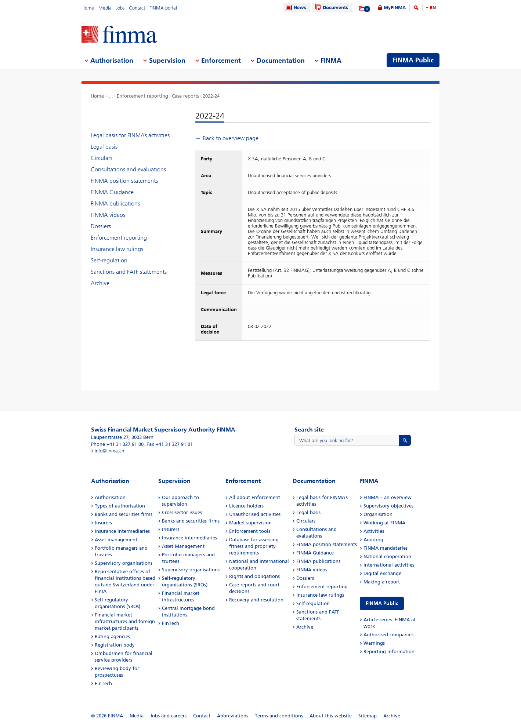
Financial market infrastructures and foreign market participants (125, 621)
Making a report (381, 582)
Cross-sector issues (182, 512)
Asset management (116, 539)
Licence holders (246, 506)
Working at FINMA (384, 522)
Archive (100, 283)
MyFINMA (395, 7)
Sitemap (367, 715)
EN (433, 7)
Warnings (374, 643)
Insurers (103, 522)
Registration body (115, 645)
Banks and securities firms (123, 514)
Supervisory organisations (123, 563)
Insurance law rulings (117, 248)
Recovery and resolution (256, 600)
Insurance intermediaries (122, 531)
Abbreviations (232, 715)
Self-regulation (109, 260)
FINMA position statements (124, 180)
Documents (330, 7)
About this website (331, 715)
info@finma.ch (109, 451)
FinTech (103, 683)
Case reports (185, 96)
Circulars (101, 157)
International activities (388, 565)
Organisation (377, 514)
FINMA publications (115, 203)
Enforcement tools (249, 531)
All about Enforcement (254, 497)
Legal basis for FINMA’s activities (130, 135)
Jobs (120, 8)
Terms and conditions (279, 715)
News (295, 7)
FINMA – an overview (387, 497)
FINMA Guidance (112, 192)
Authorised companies (388, 634)
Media (105, 8)
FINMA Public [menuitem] (413, 60)
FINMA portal (163, 8)
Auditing (373, 539)
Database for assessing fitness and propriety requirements (254, 546)
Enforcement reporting (142, 96)
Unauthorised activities (255, 514)
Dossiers (101, 226)
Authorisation (110, 497)
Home (88, 8)
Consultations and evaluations (128, 169)
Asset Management (183, 546)
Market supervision (250, 522)
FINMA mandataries (385, 548)
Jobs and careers (168, 715)
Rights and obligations (254, 576)
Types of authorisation (120, 506)
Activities (373, 531)
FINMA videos (108, 214)
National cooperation (387, 556)
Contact (137, 8)
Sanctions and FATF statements (129, 271)
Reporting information (389, 651)
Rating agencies (112, 636)
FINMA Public (382, 603)
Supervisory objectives (388, 506)
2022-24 (211, 96)
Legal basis (104, 146)
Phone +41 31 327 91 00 (117, 444)
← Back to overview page (226, 138)
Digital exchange (382, 573)
